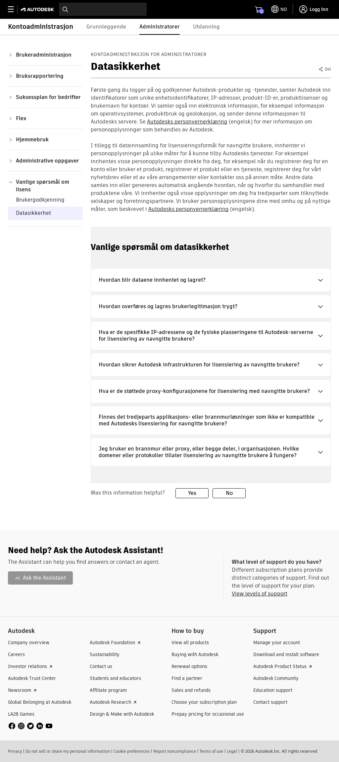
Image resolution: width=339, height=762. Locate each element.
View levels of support (259, 593)
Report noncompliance (174, 751)
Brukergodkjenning (40, 200)
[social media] (30, 726)
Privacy (15, 751)
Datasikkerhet (33, 213)
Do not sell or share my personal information (67, 751)
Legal (232, 751)
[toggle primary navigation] (14, 9)
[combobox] (103, 9)
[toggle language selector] (279, 9)
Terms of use (211, 751)
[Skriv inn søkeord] (103, 9)
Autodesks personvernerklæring (187, 121)
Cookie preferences (132, 751)
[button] (211, 280)
